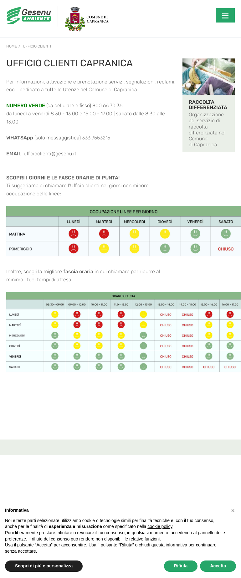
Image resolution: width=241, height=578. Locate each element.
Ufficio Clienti (37, 46)
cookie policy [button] (159, 526)
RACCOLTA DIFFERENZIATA (208, 104)
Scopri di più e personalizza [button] (44, 565)
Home (11, 46)
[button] (233, 510)
